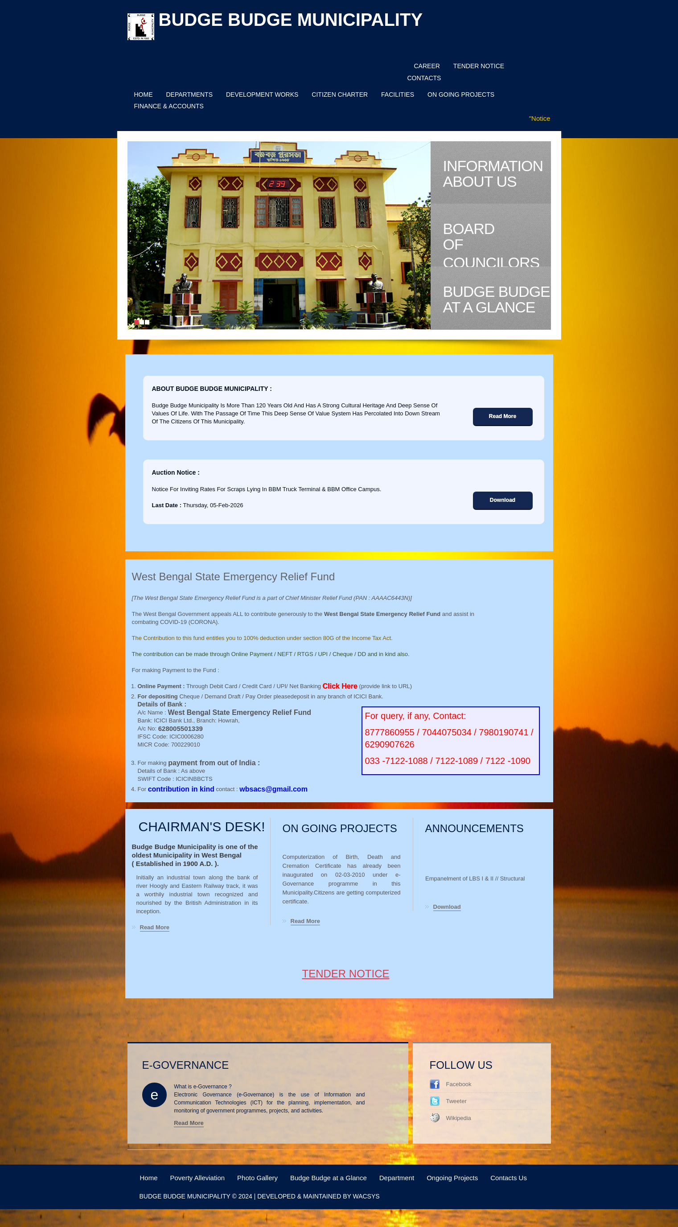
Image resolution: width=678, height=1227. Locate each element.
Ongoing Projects (452, 1178)
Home (149, 1178)
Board (497, 243)
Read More (154, 928)
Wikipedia (458, 1118)
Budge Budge (497, 299)
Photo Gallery (257, 1178)
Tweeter (456, 1101)
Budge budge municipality (291, 19)
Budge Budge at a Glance (328, 1178)
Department (396, 1178)
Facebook (459, 1084)
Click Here (340, 686)
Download (447, 907)
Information (497, 174)
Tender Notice (345, 974)
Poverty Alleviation (197, 1178)
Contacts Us (508, 1178)
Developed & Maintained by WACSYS (318, 1196)
